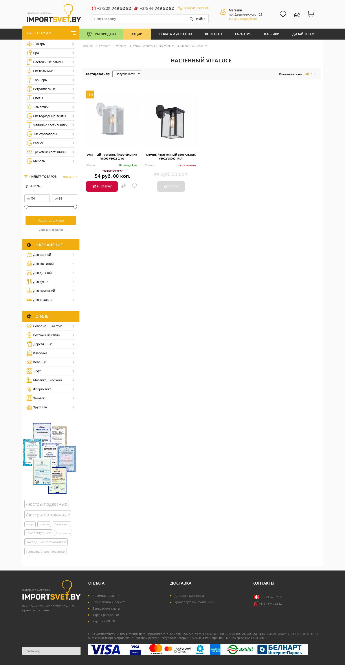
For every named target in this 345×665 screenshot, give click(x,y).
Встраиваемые (41, 89)
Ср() (255, 638)
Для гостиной (40, 263)
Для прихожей (41, 290)
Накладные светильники (46, 542)
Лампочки (38, 107)
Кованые (37, 362)
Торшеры (37, 80)
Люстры (36, 44)
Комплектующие (38, 533)
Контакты (213, 34)
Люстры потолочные (48, 515)
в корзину (104, 186)
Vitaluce (90, 165)
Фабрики (271, 34)
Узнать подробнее (243, 18)
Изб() (263, 638)
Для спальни (40, 299)
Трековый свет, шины (46, 152)
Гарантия (243, 34)
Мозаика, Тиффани (44, 380)
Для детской (39, 272)
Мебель (36, 161)
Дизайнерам (303, 34)
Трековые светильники (45, 551)
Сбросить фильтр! (51, 229)
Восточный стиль (43, 335)
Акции (136, 34)
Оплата (96, 583)
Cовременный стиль (45, 326)
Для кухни (37, 281)
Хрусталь (37, 407)
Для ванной (39, 254)
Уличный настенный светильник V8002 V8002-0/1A (112, 156)
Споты (35, 98)
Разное (35, 143)
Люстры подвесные (46, 504)
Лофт (34, 371)
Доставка (180, 583)
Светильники (40, 71)
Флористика (39, 389)
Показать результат (51, 220)
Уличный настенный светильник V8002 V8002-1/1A (171, 156)
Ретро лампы (63, 533)
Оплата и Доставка (175, 34)
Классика (37, 353)
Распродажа (105, 34)
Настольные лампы (45, 62)
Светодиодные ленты (46, 116)
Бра (33, 53)
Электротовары (42, 134)
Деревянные (40, 344)
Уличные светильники (47, 125)
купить (173, 186)
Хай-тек (36, 398)
